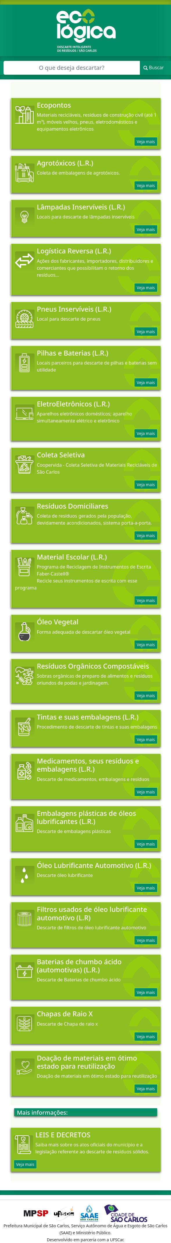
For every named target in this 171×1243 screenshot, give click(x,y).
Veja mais (146, 141)
